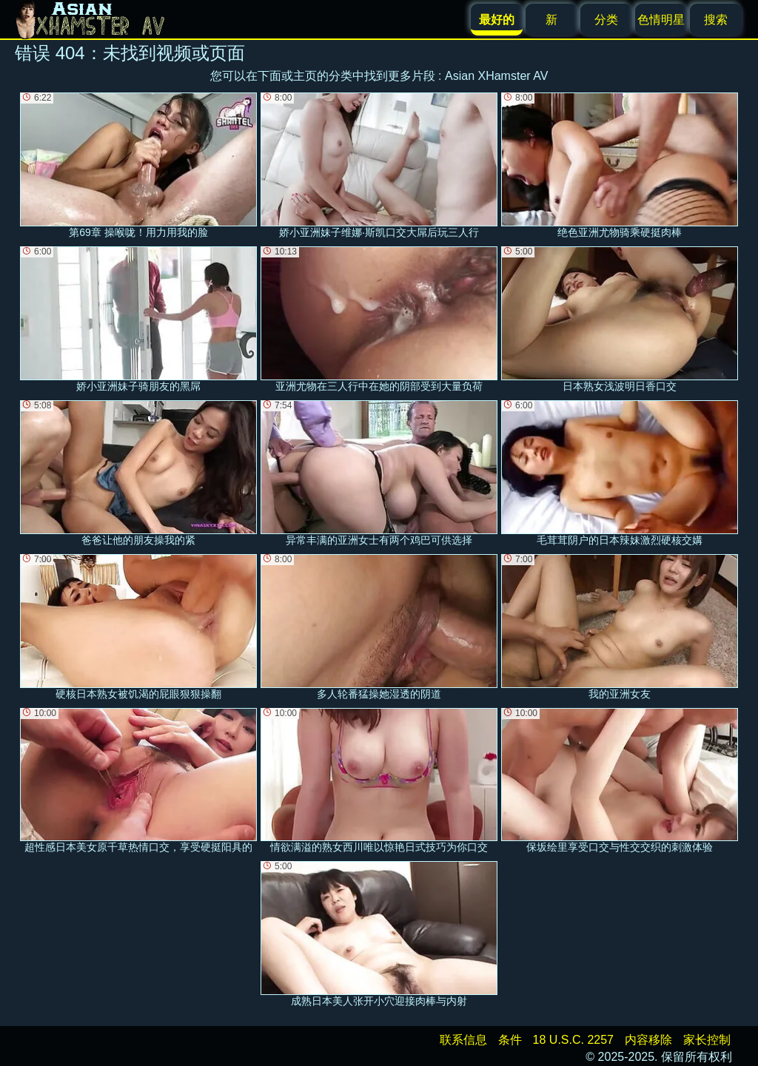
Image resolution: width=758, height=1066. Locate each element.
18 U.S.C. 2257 (573, 1039)
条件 (510, 1039)
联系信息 (463, 1039)
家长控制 (707, 1039)
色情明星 (661, 19)
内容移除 (648, 1039)
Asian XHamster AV (496, 76)
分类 (606, 19)
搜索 (716, 19)
